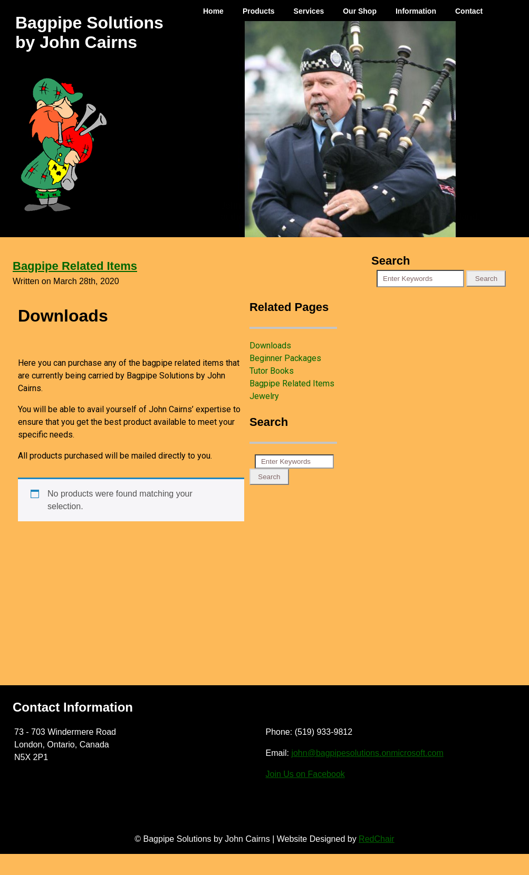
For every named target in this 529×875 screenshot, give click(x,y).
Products (259, 11)
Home (213, 11)
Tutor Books (271, 371)
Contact (469, 11)
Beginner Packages (285, 358)
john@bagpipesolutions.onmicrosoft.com (367, 752)
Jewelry (264, 396)
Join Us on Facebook (305, 774)
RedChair (377, 838)
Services (309, 11)
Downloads (270, 346)
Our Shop (360, 11)
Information (416, 11)
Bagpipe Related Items (75, 266)
